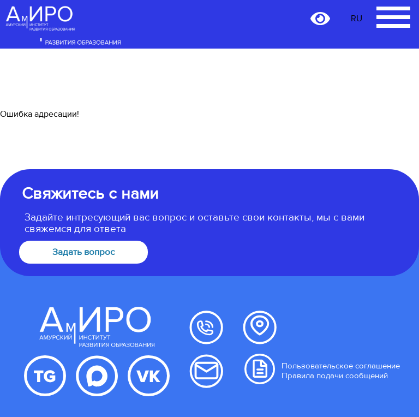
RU (356, 18)
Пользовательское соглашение (341, 366)
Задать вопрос (83, 252)
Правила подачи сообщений (335, 375)
